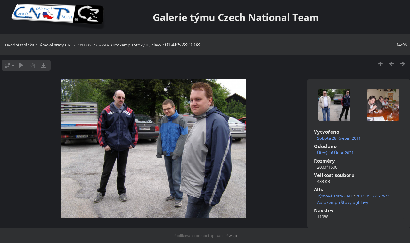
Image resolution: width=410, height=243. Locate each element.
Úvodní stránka (19, 45)
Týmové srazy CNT (55, 45)
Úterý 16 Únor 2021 (335, 152)
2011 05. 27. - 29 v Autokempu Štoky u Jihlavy (119, 45)
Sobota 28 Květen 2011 (339, 138)
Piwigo (231, 235)
